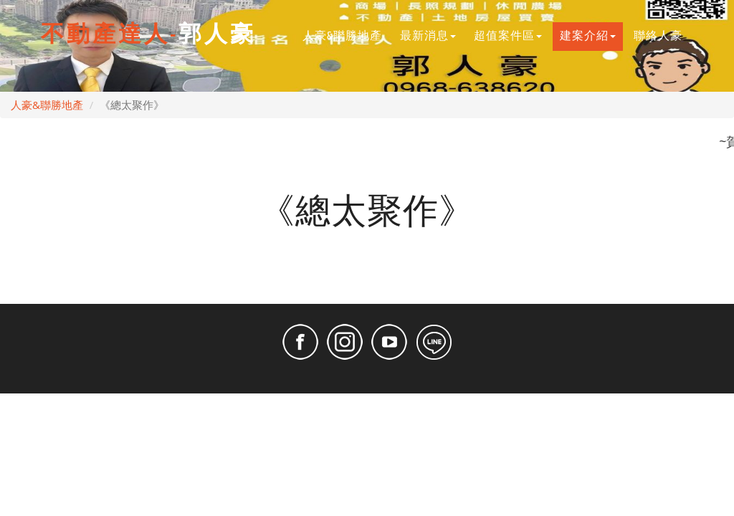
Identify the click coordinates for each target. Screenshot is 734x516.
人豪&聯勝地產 (345, 35)
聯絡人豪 (662, 35)
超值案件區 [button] (508, 36)
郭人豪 (148, 35)
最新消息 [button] (428, 36)
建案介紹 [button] (588, 36)
